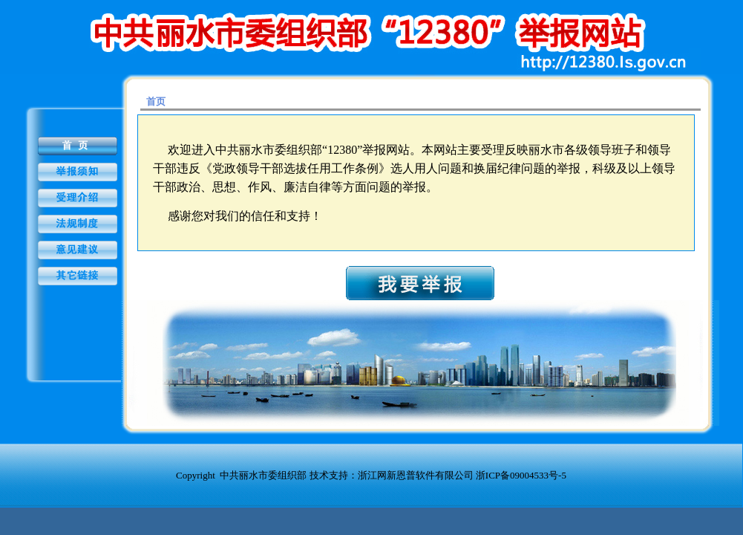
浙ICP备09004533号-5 (521, 475)
